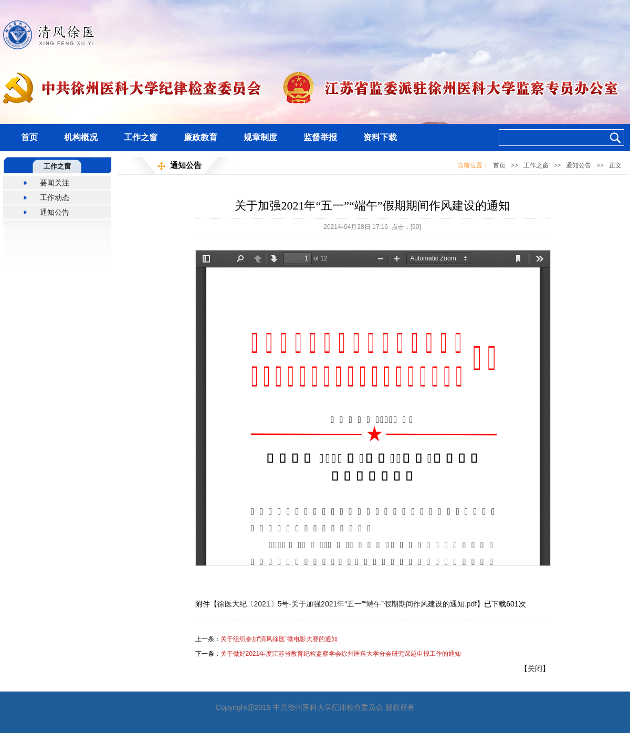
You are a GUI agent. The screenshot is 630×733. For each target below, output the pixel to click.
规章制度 (260, 137)
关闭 (535, 668)
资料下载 (380, 137)
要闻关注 (54, 183)
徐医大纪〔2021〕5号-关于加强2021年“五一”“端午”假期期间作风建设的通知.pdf (347, 604)
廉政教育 (200, 137)
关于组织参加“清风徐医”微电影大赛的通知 (279, 639)
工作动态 (54, 197)
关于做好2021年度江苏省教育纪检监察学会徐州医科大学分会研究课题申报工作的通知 (340, 653)
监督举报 (320, 137)
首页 (29, 137)
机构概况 (81, 137)
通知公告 (54, 212)
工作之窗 (141, 137)
